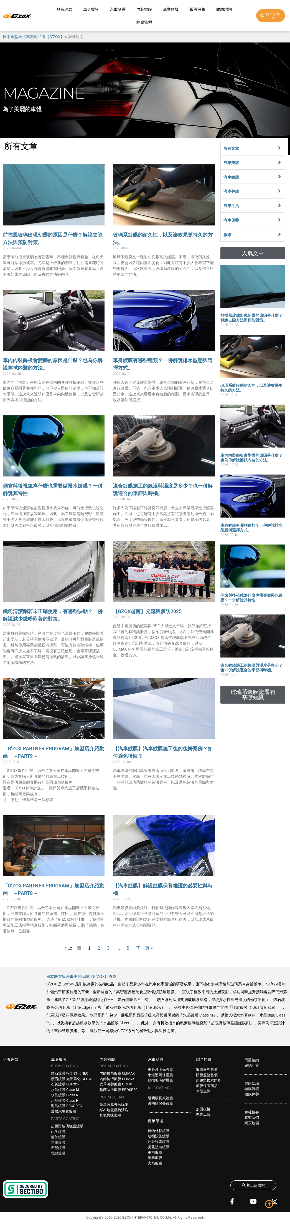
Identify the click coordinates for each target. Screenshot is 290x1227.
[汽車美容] (279, 162)
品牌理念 (64, 9)
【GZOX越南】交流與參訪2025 (147, 611)
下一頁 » (144, 947)
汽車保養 (231, 220)
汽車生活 (231, 206)
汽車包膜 (231, 191)
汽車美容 (231, 162)
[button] (253, 253)
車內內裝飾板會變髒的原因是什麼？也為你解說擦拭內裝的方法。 (251, 457)
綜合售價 (144, 22)
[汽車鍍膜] (279, 176)
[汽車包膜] (279, 191)
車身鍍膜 (91, 9)
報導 (227, 234)
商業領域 (171, 9)
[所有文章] (279, 148)
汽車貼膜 (117, 9)
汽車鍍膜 (231, 177)
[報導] (279, 234)
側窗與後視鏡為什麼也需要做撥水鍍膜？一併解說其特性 (251, 597)
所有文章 (231, 148)
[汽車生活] (279, 205)
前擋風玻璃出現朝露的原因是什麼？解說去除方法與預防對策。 (251, 317)
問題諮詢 (224, 9)
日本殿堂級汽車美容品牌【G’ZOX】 (33, 36)
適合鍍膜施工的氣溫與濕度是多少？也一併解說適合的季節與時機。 (251, 667)
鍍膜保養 (197, 9)
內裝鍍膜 (144, 9)
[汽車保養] (279, 220)
